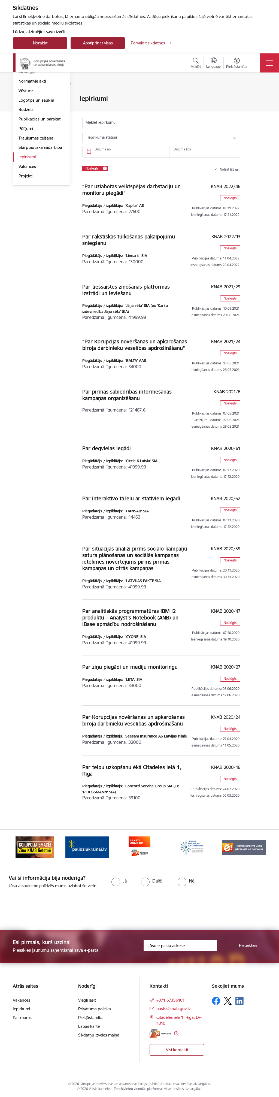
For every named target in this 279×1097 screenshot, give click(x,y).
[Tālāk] (257, 847)
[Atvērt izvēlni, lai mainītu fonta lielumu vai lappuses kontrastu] (236, 63)
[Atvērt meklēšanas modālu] (196, 63)
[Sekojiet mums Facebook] (216, 1001)
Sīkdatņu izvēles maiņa (98, 1035)
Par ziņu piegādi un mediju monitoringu (130, 667)
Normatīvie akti (32, 146)
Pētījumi (26, 193)
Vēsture (26, 155)
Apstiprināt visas (98, 43)
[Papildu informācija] (176, 1033)
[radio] (119, 881)
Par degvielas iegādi (106, 448)
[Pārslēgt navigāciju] (269, 62)
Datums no (103, 149)
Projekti (25, 241)
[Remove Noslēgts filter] (105, 168)
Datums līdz (182, 149)
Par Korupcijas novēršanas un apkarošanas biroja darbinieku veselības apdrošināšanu (133, 720)
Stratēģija (27, 137)
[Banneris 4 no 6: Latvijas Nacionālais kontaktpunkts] (191, 847)
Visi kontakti (177, 1049)
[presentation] (45, 909)
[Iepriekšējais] (22, 847)
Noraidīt (40, 43)
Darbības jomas (33, 127)
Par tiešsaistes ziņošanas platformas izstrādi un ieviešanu (126, 290)
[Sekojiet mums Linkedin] (239, 1001)
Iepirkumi (27, 222)
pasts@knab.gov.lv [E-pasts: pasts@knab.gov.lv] (173, 1008)
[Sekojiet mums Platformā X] (228, 1001)
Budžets (26, 174)
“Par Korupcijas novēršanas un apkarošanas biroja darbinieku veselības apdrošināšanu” (134, 344)
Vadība (25, 108)
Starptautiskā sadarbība (40, 212)
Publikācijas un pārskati (40, 184)
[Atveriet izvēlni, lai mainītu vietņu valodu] (213, 63)
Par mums (28, 99)
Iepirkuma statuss (102, 137)
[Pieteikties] (248, 945)
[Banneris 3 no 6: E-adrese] (139, 847)
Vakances (27, 231)
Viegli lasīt (87, 1000)
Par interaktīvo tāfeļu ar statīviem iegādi (131, 498)
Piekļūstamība (91, 1017)
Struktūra (27, 117)
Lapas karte (89, 1026)
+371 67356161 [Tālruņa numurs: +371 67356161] (170, 1000)
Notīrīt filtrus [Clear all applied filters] (229, 169)
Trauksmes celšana (36, 203)
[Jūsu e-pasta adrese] (180, 945)
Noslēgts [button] (230, 198)
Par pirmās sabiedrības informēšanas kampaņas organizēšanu (127, 394)
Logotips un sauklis (36, 165)
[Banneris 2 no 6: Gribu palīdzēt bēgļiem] (87, 847)
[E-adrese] (160, 1033)
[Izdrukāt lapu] (258, 96)
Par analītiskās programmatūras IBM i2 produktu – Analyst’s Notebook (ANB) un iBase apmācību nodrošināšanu (130, 617)
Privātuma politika (94, 1008)
